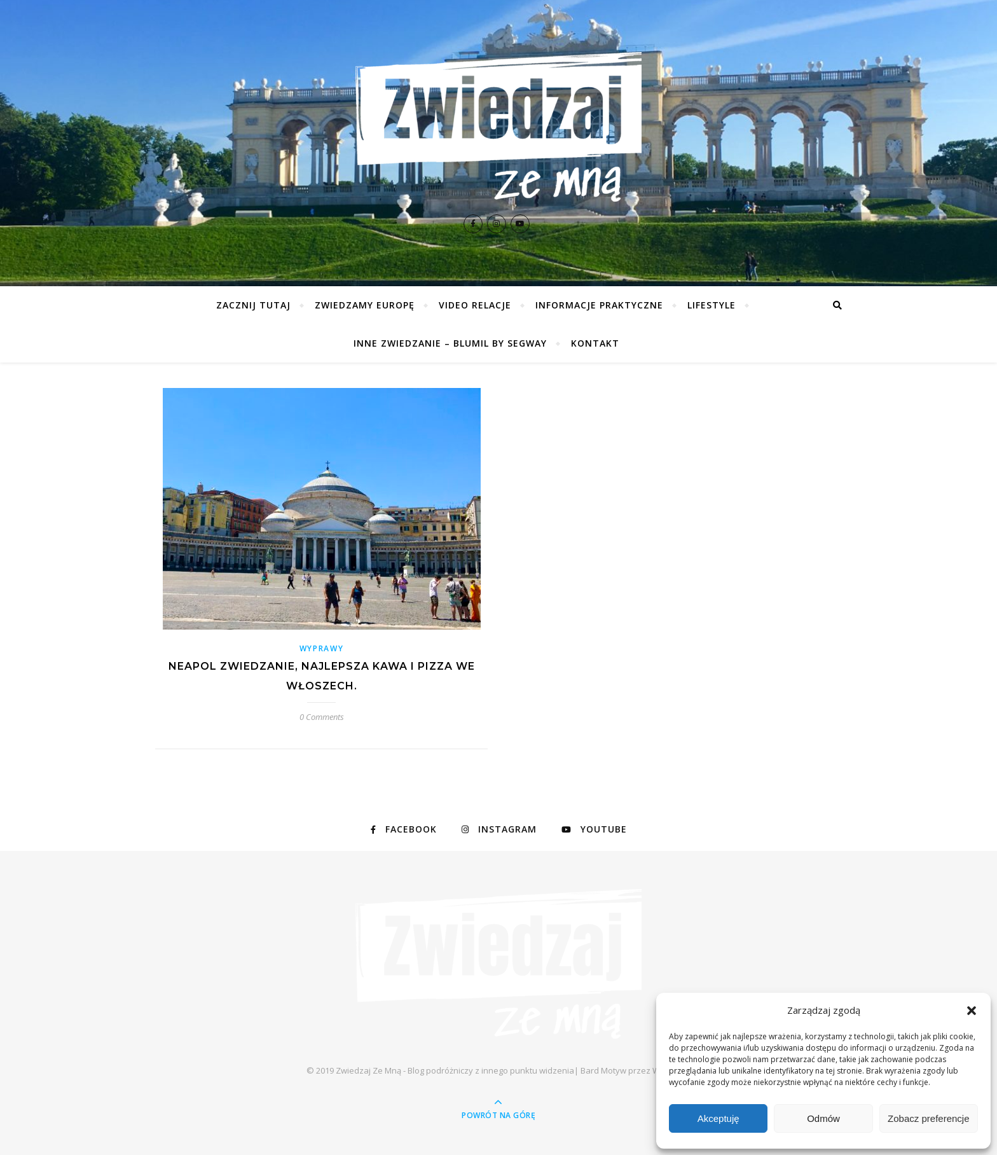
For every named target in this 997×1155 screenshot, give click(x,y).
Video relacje (475, 305)
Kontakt (595, 343)
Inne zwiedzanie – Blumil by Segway (450, 343)
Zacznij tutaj (253, 305)
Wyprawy (321, 648)
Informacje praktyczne (599, 305)
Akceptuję (718, 1118)
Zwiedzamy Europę (365, 305)
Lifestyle (711, 305)
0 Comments (321, 717)
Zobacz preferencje (928, 1118)
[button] (971, 1010)
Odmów (823, 1118)
